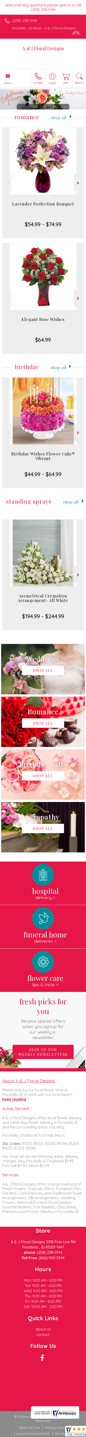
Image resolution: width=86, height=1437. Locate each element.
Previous (7, 183)
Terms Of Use (29, 1428)
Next (79, 183)
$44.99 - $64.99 (43, 474)
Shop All (59, 117)
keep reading (14, 1099)
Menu (8, 83)
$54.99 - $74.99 (43, 224)
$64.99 (43, 339)
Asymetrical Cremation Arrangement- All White (43, 598)
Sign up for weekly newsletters (43, 1052)
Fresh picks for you (43, 1018)
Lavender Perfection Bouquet (43, 204)
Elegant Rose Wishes (43, 319)
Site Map (61, 1434)
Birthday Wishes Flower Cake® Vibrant (43, 456)
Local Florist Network (33, 1434)
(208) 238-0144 (24, 20)
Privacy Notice (56, 1428)
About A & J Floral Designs (28, 1081)
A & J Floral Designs (43, 48)
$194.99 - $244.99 (43, 616)
